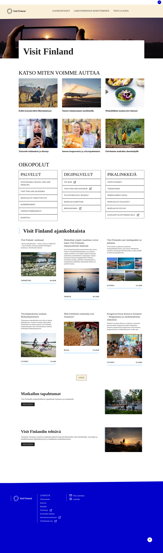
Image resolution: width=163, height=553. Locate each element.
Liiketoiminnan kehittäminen (91, 11)
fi (159, 2)
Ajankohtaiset (61, 11)
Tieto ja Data (121, 11)
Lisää (81, 378)
